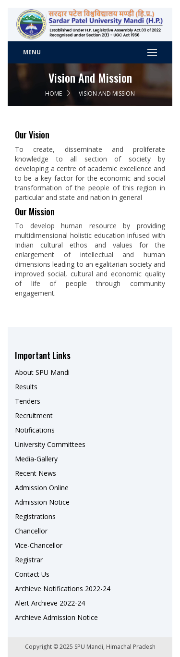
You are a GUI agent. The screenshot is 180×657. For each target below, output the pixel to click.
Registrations (35, 516)
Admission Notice (42, 502)
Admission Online (42, 487)
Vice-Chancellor (38, 545)
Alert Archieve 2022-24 (50, 602)
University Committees (50, 444)
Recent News (35, 473)
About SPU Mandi (42, 372)
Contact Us (32, 574)
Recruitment (34, 415)
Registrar (29, 559)
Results (26, 386)
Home (53, 93)
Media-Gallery (36, 458)
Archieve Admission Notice (56, 617)
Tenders (27, 401)
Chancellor (31, 530)
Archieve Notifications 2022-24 (62, 588)
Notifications (35, 429)
